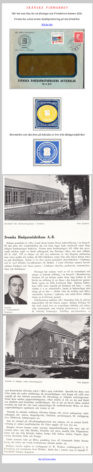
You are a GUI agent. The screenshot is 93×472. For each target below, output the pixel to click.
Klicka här (47, 24)
